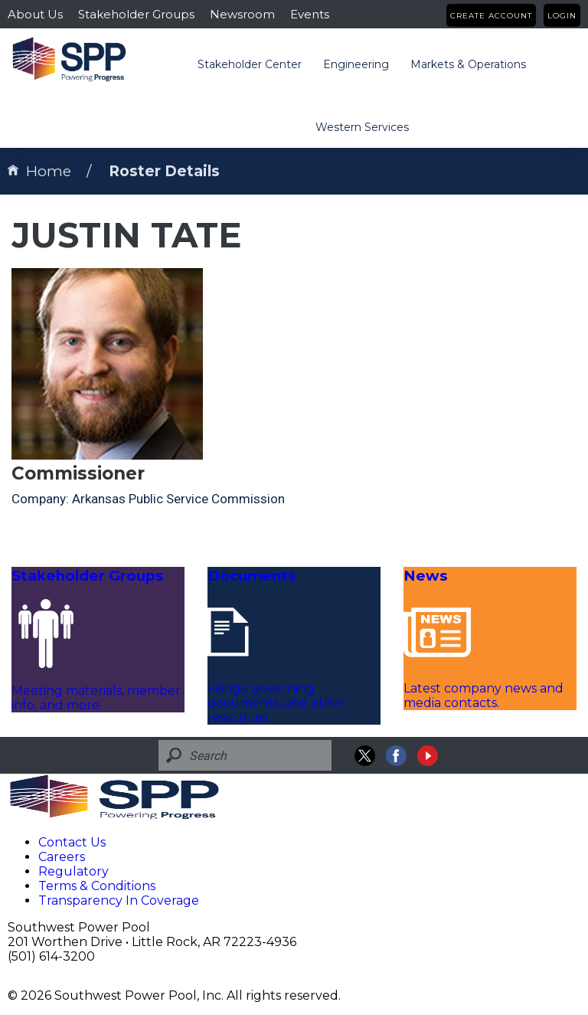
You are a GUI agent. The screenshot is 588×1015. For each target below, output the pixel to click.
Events (309, 14)
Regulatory (73, 871)
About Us (35, 14)
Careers (61, 857)
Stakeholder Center (250, 64)
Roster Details (164, 171)
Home (39, 171)
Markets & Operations (468, 64)
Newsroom (242, 14)
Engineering (356, 64)
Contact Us (72, 842)
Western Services (362, 127)
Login (562, 16)
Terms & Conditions (96, 886)
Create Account (491, 16)
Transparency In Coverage (118, 900)
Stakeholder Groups (136, 14)
